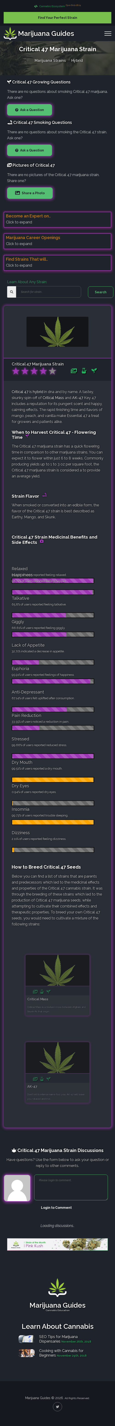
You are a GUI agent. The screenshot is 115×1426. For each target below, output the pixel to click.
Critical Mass (53, 398)
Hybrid (77, 59)
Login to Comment (56, 1207)
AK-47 (77, 398)
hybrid (38, 392)
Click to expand (19, 222)
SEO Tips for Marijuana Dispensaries (58, 1339)
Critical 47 (20, 392)
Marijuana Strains (50, 59)
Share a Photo (33, 193)
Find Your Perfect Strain (57, 18)
